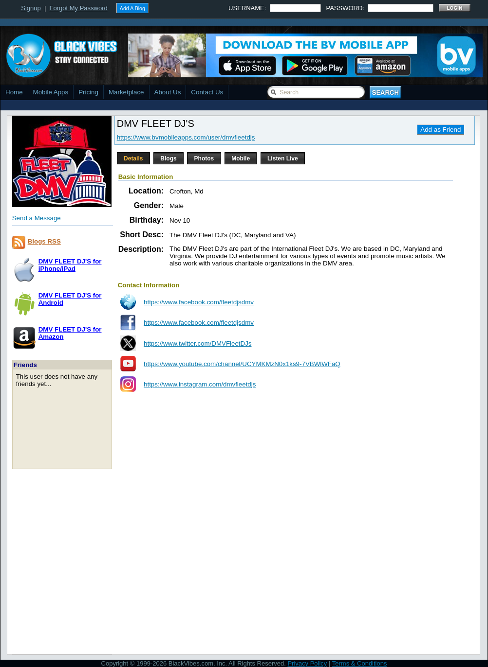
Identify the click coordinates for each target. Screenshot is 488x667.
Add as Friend (440, 129)
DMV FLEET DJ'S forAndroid (70, 299)
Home (14, 92)
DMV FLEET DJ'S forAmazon (70, 333)
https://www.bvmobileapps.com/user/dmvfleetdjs (186, 137)
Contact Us (207, 92)
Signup (30, 8)
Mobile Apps (51, 92)
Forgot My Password (79, 8)
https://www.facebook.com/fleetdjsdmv (199, 302)
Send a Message (36, 218)
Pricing (88, 92)
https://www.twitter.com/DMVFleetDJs (197, 343)
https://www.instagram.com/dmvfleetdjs (200, 384)
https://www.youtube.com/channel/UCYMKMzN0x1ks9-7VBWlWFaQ (242, 364)
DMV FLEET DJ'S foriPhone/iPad (70, 265)
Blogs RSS (44, 241)
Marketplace (126, 92)
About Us (167, 92)
